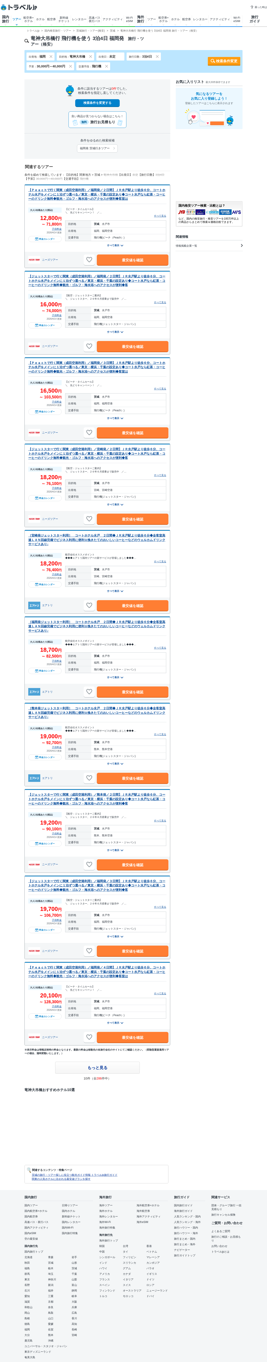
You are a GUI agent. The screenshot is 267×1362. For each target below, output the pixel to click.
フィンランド (107, 1290)
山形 (74, 1262)
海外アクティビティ (149, 1216)
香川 (74, 1318)
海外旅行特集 (107, 1227)
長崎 (74, 1329)
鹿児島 (28, 1340)
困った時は (258, 7)
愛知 (27, 1296)
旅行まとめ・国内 (184, 1238)
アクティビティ (113, 19)
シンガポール (107, 1257)
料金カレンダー (45, 238)
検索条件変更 (226, 61)
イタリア (128, 1279)
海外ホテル (106, 1211)
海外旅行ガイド (183, 1211)
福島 (27, 1268)
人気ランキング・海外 (187, 1222)
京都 (50, 1301)
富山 (74, 1285)
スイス (127, 1285)
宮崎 (74, 1335)
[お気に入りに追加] (89, 259)
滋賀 (27, 1301)
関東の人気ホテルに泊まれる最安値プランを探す (61, 1178)
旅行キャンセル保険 (223, 1214)
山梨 (74, 1279)
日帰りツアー (70, 1205)
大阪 (74, 1301)
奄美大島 (29, 1357)
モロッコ (128, 1296)
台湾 (125, 1246)
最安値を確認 (132, 260)
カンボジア (153, 1262)
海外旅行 (140, 19)
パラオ (150, 1268)
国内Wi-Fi (67, 1227)
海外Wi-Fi (105, 1222)
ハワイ (103, 1268)
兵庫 (74, 1307)
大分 (27, 1335)
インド (103, 1262)
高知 (74, 1324)
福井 (50, 1290)
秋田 (27, 1262)
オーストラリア (132, 1290)
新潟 (50, 1285)
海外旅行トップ (108, 1240)
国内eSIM (30, 1233)
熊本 (50, 1335)
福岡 (27, 1329)
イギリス (151, 1273)
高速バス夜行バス (94, 19)
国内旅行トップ (33, 1251)
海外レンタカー (108, 1216)
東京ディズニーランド (37, 1351)
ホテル (40, 19)
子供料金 (57, 229)
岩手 (74, 1257)
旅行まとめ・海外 (184, 1244)
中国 (102, 1251)
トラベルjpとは (220, 1251)
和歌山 (28, 1307)
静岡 (74, 1290)
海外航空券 (143, 1211)
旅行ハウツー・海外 (186, 1233)
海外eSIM (142, 1222)
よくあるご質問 (220, 1231)
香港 (149, 1246)
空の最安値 (31, 1238)
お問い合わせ (219, 1246)
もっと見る (97, 1067)
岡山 (27, 1312)
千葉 (74, 1273)
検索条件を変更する (97, 103)
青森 (50, 1257)
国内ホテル (68, 1211)
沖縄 (50, 1340)
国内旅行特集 (70, 1233)
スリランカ (129, 1262)
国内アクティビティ (36, 1227)
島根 (27, 1318)
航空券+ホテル (28, 19)
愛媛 (50, 1324)
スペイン (104, 1285)
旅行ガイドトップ (184, 1255)
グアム (127, 1268)
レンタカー (79, 19)
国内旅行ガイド (183, 1205)
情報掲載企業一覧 (209, 245)
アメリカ (104, 1273)
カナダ (127, 1273)
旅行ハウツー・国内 (186, 1227)
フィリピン (129, 1257)
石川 (27, 1290)
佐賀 (50, 1329)
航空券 (51, 19)
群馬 (27, 1273)
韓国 (102, 1246)
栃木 (50, 1268)
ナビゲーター (182, 1249)
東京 (27, 1279)
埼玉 (50, 1273)
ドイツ (150, 1279)
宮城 (50, 1262)
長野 (27, 1285)
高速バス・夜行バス (36, 1222)
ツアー (16, 19)
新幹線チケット (64, 19)
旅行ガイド (254, 19)
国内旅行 (5, 19)
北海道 (28, 1257)
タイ (125, 1251)
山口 (50, 1318)
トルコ (103, 1296)
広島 (74, 1312)
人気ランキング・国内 (187, 1216)
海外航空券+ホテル (148, 1205)
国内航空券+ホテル (35, 1211)
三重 (50, 1296)
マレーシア (153, 1257)
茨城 (74, 1268)
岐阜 (74, 1296)
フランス (104, 1279)
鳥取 (50, 1312)
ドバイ (150, 1296)
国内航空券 (31, 1216)
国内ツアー (31, 1205)
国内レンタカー (71, 1222)
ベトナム (151, 1251)
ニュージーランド (157, 1290)
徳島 (27, 1324)
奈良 (50, 1307)
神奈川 (52, 1279)
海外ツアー (106, 1205)
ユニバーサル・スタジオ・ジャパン (45, 1346)
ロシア (150, 1285)
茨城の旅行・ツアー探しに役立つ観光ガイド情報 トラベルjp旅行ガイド (74, 1174)
